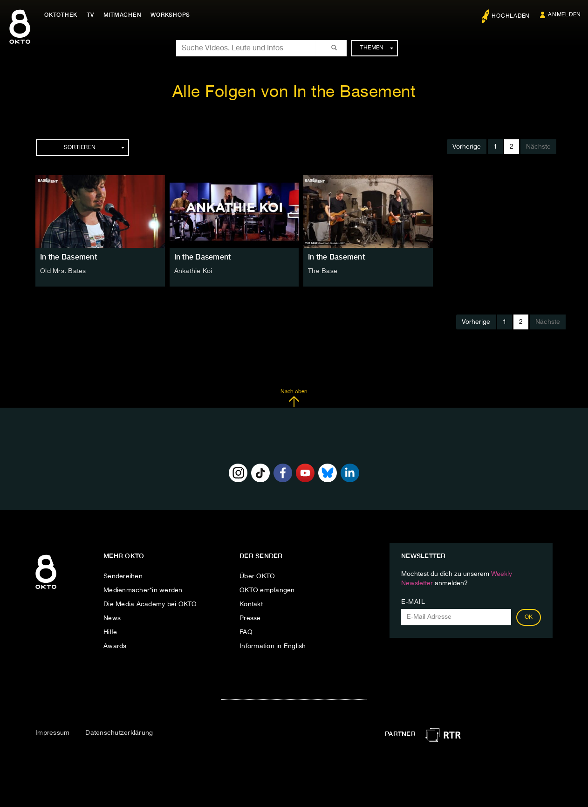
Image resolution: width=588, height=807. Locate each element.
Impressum (52, 733)
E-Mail (413, 602)
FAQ (246, 632)
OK (529, 617)
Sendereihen (123, 576)
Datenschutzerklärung (119, 733)
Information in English (272, 646)
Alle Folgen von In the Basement (294, 92)
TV (90, 15)
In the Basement (68, 257)
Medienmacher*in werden (143, 590)
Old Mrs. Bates (63, 271)
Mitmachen (122, 15)
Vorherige (466, 147)
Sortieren (94, 147)
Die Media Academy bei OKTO (150, 604)
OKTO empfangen (267, 590)
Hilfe (110, 632)
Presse (250, 618)
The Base (322, 271)
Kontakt (251, 604)
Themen (376, 48)
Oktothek (60, 15)
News (112, 618)
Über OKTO (257, 576)
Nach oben (293, 398)
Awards (115, 646)
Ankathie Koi (193, 271)
